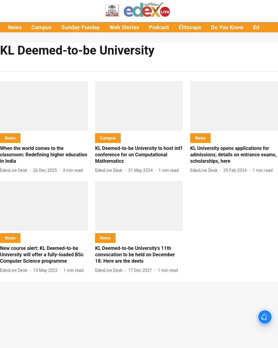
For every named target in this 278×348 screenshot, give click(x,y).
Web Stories (124, 27)
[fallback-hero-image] (44, 106)
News (15, 27)
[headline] (44, 154)
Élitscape (190, 27)
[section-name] (10, 138)
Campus (41, 27)
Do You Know (227, 27)
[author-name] (15, 170)
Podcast (159, 27)
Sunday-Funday (80, 27)
